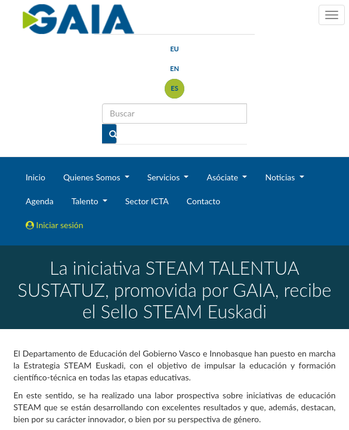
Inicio (35, 177)
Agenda (40, 201)
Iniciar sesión (55, 225)
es (174, 88)
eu (174, 49)
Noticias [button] (281, 177)
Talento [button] (86, 201)
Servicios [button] (164, 177)
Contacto (203, 201)
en (174, 68)
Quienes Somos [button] (92, 177)
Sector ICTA (147, 201)
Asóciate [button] (223, 177)
